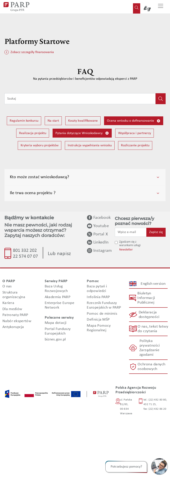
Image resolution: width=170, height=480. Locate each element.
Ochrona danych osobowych (151, 367)
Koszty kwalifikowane (83, 121)
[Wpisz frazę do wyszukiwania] (80, 98)
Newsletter (126, 249)
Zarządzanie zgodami (149, 352)
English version (153, 284)
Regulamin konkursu (24, 121)
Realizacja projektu (32, 133)
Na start (53, 121)
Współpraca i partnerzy (134, 133)
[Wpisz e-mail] (131, 232)
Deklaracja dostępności (148, 315)
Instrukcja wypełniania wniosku (90, 145)
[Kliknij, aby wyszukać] (161, 98)
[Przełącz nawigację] (160, 7)
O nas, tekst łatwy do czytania (152, 329)
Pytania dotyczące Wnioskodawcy (82, 133)
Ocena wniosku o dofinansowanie (133, 121)
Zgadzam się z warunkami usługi (130, 243)
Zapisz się (156, 232)
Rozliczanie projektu (135, 145)
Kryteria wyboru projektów (39, 145)
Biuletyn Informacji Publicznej (146, 298)
